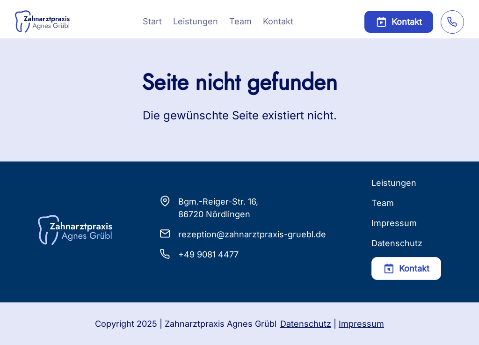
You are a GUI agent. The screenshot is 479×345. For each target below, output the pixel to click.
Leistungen (195, 21)
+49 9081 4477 (208, 254)
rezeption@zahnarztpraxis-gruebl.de (252, 234)
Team (240, 21)
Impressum (394, 223)
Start (152, 21)
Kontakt (278, 21)
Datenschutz (396, 243)
